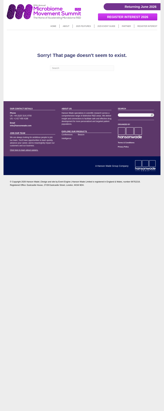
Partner (126, 26)
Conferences (67, 134)
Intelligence (66, 138)
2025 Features (83, 26)
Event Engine (64, 181)
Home (53, 26)
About (66, 26)
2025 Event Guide (106, 26)
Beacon (81, 134)
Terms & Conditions (126, 143)
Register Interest (147, 26)
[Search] (82, 68)
